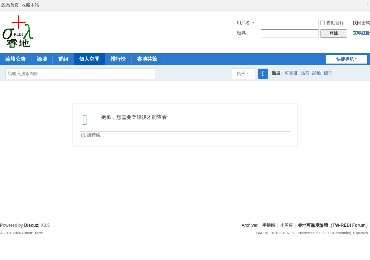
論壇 (42, 59)
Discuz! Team (32, 233)
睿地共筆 (147, 59)
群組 (63, 59)
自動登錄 (332, 22)
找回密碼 (361, 22)
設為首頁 (10, 5)
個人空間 (89, 59)
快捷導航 (345, 59)
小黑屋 (286, 225)
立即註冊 (361, 32)
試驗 (316, 72)
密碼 (241, 32)
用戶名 (243, 22)
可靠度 (291, 72)
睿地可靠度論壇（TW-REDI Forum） (334, 225)
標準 (328, 72)
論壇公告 (15, 59)
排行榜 (118, 59)
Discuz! (32, 225)
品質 (305, 72)
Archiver (250, 225)
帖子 (241, 73)
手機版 (268, 225)
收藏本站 (30, 5)
